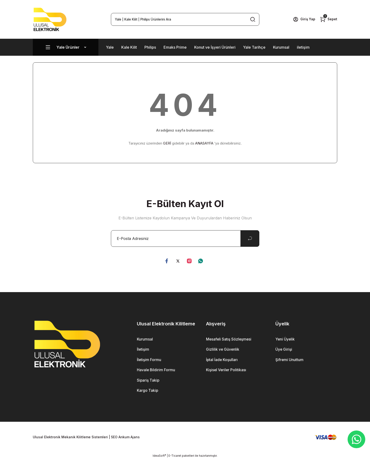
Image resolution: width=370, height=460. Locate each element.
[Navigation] (65, 47)
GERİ (167, 143)
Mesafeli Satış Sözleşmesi (229, 339)
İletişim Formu (149, 360)
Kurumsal (281, 47)
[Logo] (50, 19)
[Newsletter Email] (185, 238)
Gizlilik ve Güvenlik (223, 349)
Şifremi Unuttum (289, 360)
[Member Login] (303, 19)
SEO (114, 438)
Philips (150, 47)
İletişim (143, 349)
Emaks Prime (175, 47)
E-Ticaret (174, 456)
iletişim (303, 47)
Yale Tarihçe (254, 47)
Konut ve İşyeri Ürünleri (214, 47)
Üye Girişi (284, 349)
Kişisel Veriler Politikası (226, 370)
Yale (110, 47)
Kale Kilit (129, 47)
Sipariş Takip (148, 381)
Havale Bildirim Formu (156, 370)
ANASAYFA (204, 143)
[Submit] (249, 238)
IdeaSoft (159, 456)
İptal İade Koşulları (222, 360)
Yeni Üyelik (285, 339)
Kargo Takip (148, 391)
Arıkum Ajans (129, 438)
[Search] (185, 19)
